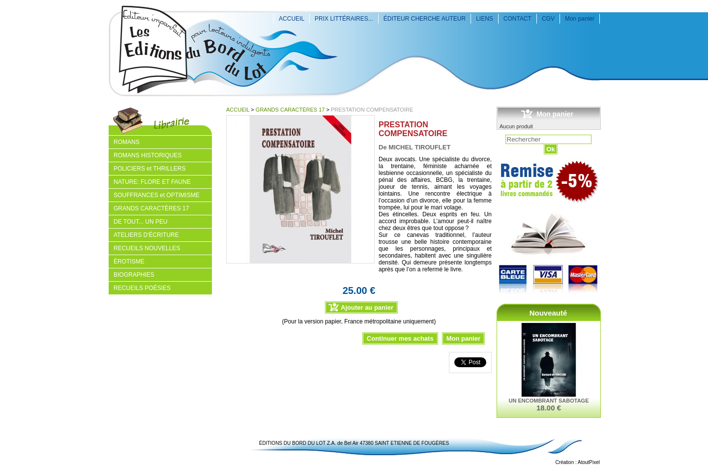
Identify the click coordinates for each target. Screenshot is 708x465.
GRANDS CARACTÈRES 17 (290, 110)
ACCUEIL (291, 18)
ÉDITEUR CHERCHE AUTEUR (425, 18)
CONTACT (517, 18)
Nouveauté (548, 313)
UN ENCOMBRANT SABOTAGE (549, 401)
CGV (548, 18)
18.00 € (548, 408)
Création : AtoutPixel (577, 462)
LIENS (484, 18)
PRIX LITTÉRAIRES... (344, 18)
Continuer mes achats (400, 338)
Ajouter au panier (367, 307)
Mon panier (579, 18)
